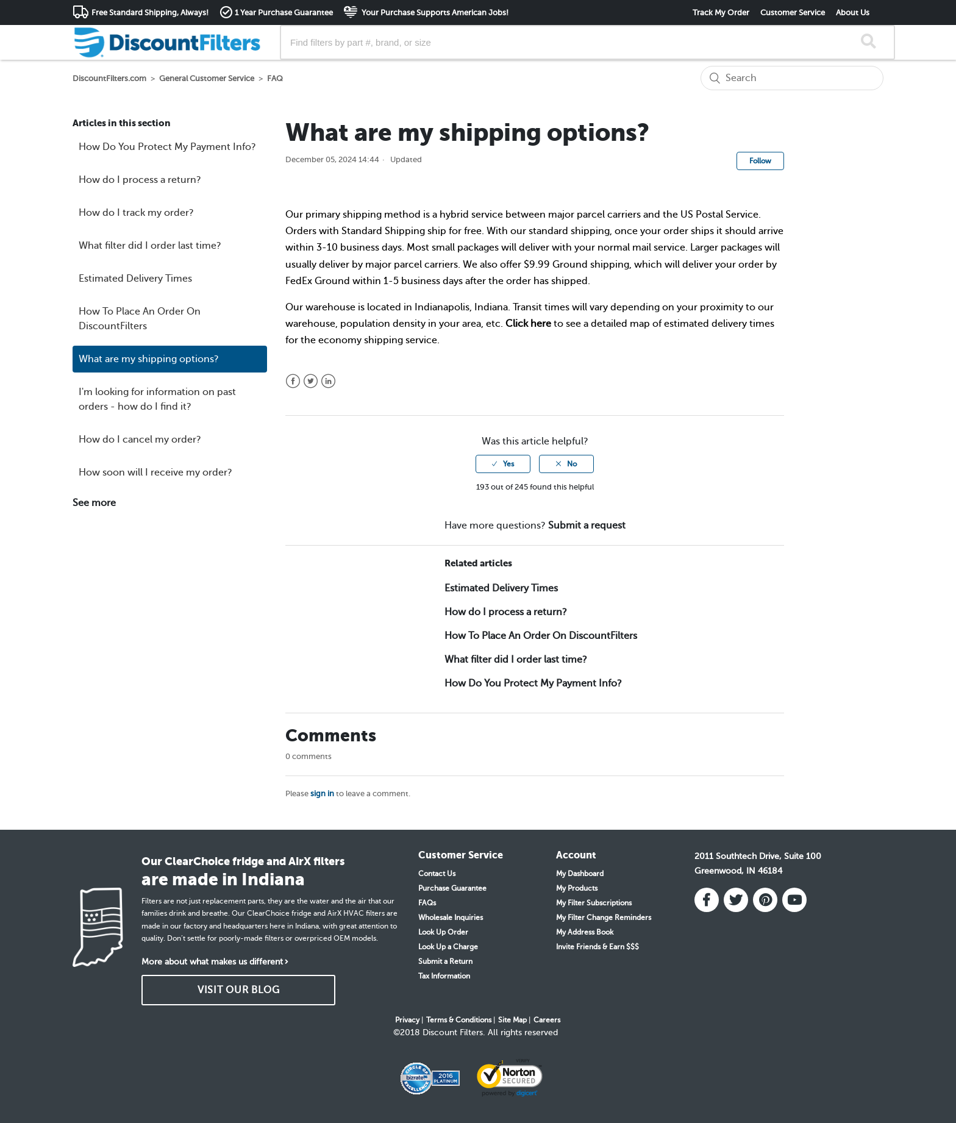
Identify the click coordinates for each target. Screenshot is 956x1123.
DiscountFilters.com (109, 78)
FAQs (427, 903)
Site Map (512, 1020)
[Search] (792, 78)
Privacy (407, 1020)
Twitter (310, 381)
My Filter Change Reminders (603, 917)
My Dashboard (580, 873)
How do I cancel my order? (140, 439)
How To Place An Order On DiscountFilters (140, 319)
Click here (528, 323)
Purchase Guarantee (452, 888)
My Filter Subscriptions (594, 903)
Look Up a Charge (448, 947)
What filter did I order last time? (150, 245)
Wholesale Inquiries (450, 917)
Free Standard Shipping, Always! (150, 12)
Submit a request (587, 525)
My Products (577, 888)
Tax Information (444, 976)
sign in (322, 793)
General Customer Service (206, 78)
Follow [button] (760, 161)
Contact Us (436, 873)
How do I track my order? (136, 212)
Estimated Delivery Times (135, 278)
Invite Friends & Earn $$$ (597, 947)
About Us (852, 12)
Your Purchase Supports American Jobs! (434, 12)
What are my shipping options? (149, 359)
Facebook (293, 381)
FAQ (275, 78)
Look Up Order (443, 932)
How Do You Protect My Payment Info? (167, 146)
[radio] (503, 464)
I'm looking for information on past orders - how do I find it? (157, 399)
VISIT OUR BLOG (239, 990)
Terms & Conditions (458, 1020)
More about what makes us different (212, 961)
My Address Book (584, 932)
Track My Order (721, 12)
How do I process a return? (140, 179)
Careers (546, 1020)
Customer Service (792, 12)
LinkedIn (328, 381)
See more (94, 502)
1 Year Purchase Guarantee (284, 12)
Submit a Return (445, 961)
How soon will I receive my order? (155, 472)
